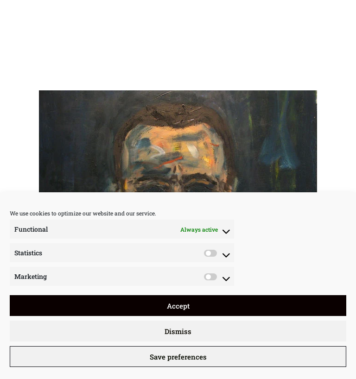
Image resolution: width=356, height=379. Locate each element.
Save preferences (178, 356)
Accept (178, 305)
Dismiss (178, 331)
